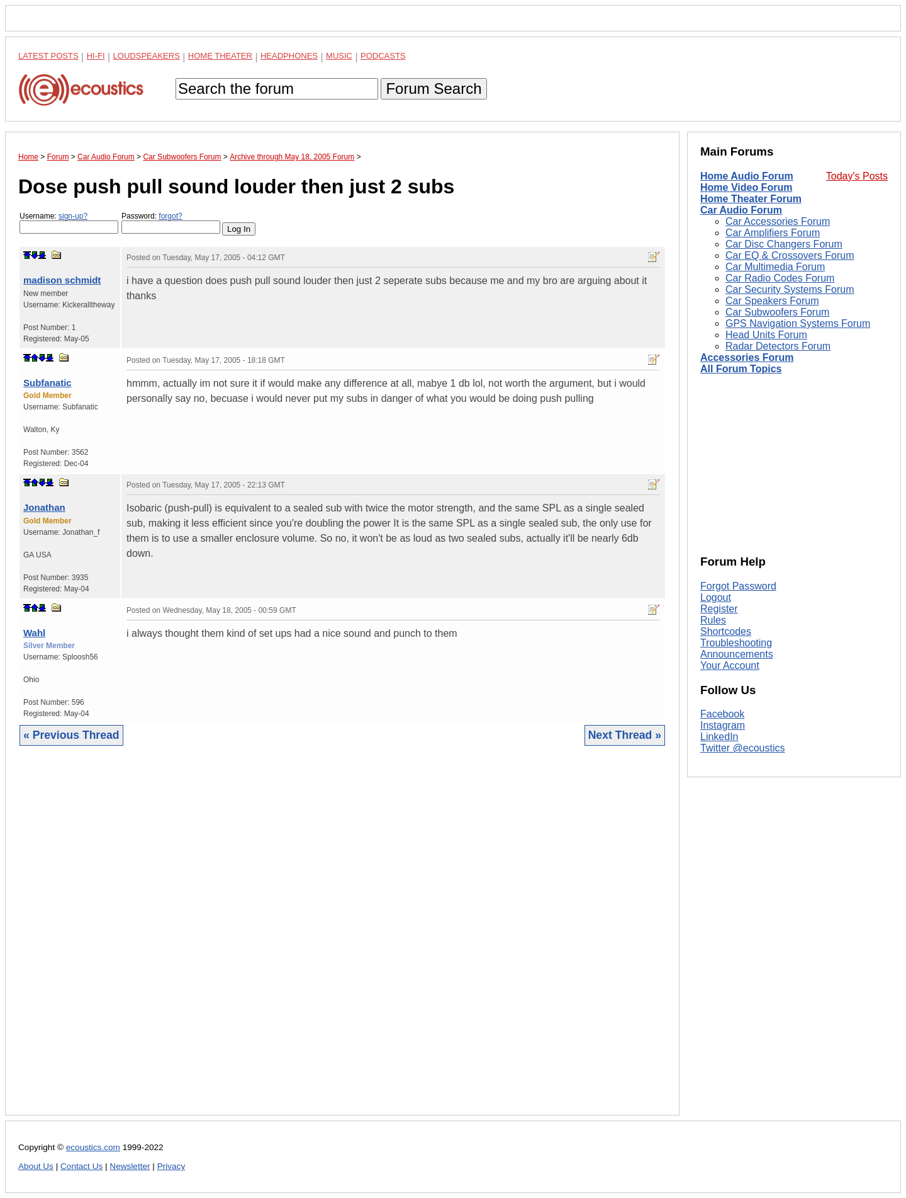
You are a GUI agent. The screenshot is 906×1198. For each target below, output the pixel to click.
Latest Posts (48, 55)
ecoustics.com (93, 1147)
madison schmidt (62, 280)
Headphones (289, 55)
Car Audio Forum (741, 210)
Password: (170, 223)
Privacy (171, 1166)
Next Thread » (624, 735)
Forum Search (433, 88)
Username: (69, 223)
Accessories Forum (747, 357)
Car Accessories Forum (777, 221)
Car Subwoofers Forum (777, 312)
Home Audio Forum (746, 176)
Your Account (729, 665)
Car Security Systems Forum (789, 289)
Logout (715, 597)
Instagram (722, 725)
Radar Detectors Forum (777, 346)
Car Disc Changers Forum (783, 244)
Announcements (736, 654)
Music (339, 55)
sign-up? (73, 216)
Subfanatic (47, 382)
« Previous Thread (71, 735)
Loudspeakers (146, 55)
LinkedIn (719, 736)
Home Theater (220, 55)
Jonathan (44, 507)
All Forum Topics (740, 368)
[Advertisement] (342, 940)
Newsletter (129, 1166)
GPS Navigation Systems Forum (797, 323)
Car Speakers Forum (772, 300)
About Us (35, 1166)
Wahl (34, 632)
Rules (713, 620)
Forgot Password (738, 586)
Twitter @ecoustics (742, 748)
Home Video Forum (746, 187)
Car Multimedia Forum (775, 266)
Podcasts (383, 55)
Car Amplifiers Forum (772, 232)
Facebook (722, 714)
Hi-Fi (96, 55)
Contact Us (81, 1166)
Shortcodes (725, 631)
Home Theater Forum (751, 198)
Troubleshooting (736, 642)
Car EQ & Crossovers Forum (789, 255)
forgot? (170, 216)
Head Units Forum (766, 334)
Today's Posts (857, 176)
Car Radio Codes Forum (779, 278)
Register (719, 608)
